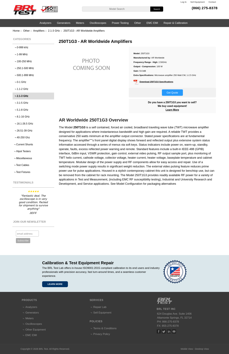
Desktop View (202, 349)
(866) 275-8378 (205, 8)
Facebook (159, 331)
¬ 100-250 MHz (22, 61)
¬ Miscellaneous (22, 158)
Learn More (172, 109)
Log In (184, 2)
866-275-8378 (170, 321)
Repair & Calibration (176, 22)
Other (26, 30)
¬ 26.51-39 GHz (22, 130)
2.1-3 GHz (54, 30)
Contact (212, 2)
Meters (80, 22)
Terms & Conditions (105, 328)
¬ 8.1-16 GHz (21, 116)
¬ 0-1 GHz (19, 82)
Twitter (164, 331)
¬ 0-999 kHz (20, 47)
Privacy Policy (101, 334)
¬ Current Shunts (23, 144)
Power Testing (120, 22)
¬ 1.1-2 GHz (20, 89)
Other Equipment (35, 329)
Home (16, 30)
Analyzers (45, 22)
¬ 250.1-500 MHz (23, 68)
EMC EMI (152, 22)
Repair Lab (100, 307)
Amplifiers (38, 30)
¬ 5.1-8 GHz (20, 109)
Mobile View (187, 349)
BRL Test (43, 349)
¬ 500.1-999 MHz (23, 75)
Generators (63, 22)
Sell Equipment (197, 2)
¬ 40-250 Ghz (21, 137)
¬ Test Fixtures (21, 172)
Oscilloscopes (98, 22)
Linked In (169, 331)
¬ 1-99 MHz (20, 54)
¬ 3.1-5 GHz (20, 102)
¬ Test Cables (21, 165)
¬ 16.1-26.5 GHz (23, 123)
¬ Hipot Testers (22, 151)
